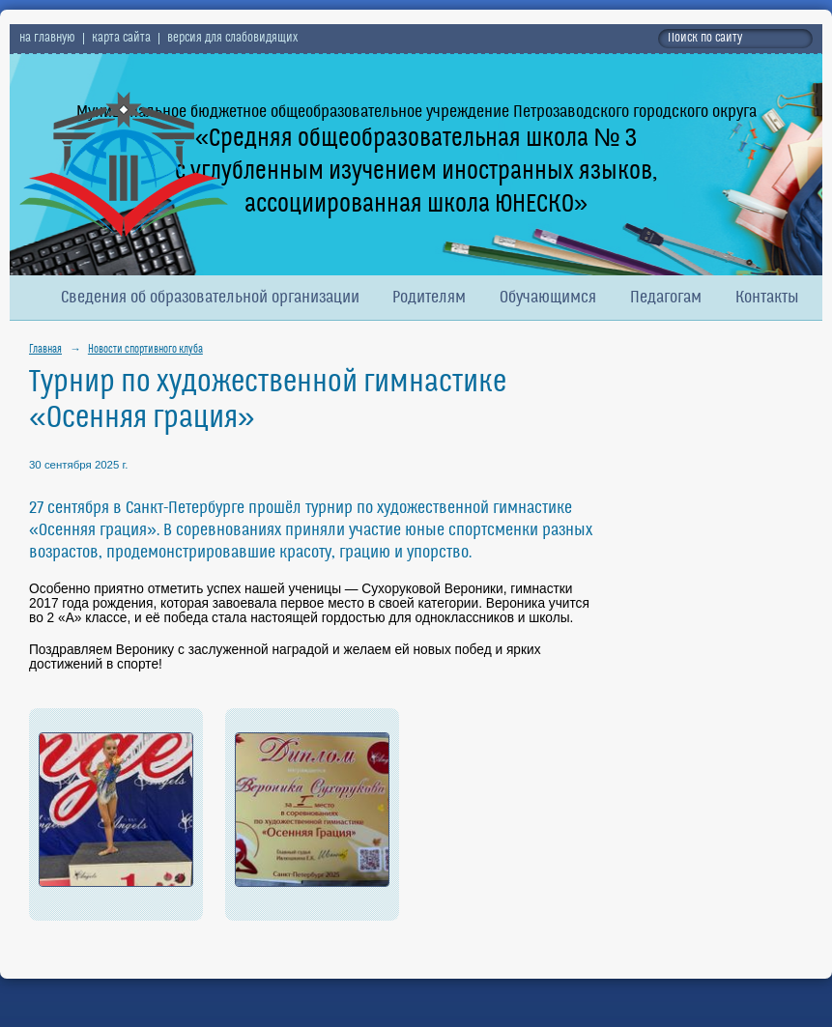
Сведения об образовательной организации (210, 298)
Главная (45, 350)
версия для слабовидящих (232, 38)
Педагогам (666, 298)
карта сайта (121, 38)
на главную (47, 38)
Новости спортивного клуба (145, 350)
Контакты (767, 298)
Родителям (429, 298)
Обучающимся (548, 298)
